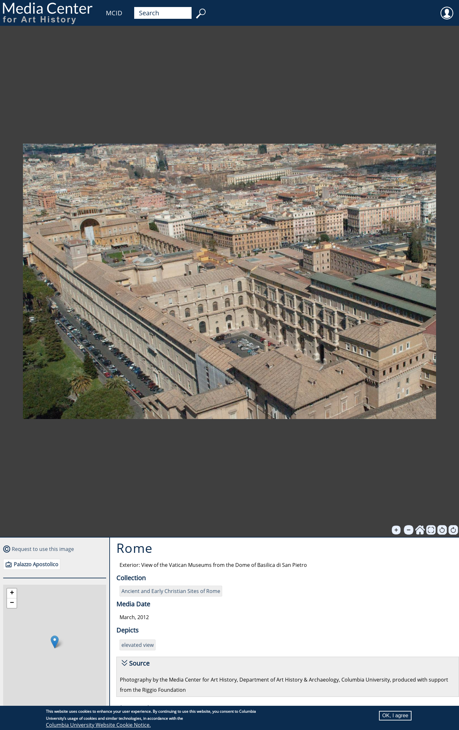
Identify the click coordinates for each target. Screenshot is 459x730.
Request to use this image (43, 549)
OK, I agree (395, 715)
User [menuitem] (447, 8)
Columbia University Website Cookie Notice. (98, 724)
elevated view (137, 644)
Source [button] (139, 663)
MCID (114, 13)
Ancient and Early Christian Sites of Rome (170, 591)
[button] (55, 641)
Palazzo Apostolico (36, 564)
